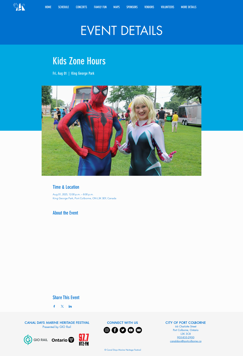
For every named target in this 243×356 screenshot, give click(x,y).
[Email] (139, 330)
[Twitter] (123, 330)
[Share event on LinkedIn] (70, 306)
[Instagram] (107, 330)
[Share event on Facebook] (54, 306)
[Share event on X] (62, 306)
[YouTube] (131, 330)
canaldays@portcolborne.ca (185, 341)
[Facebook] (115, 330)
